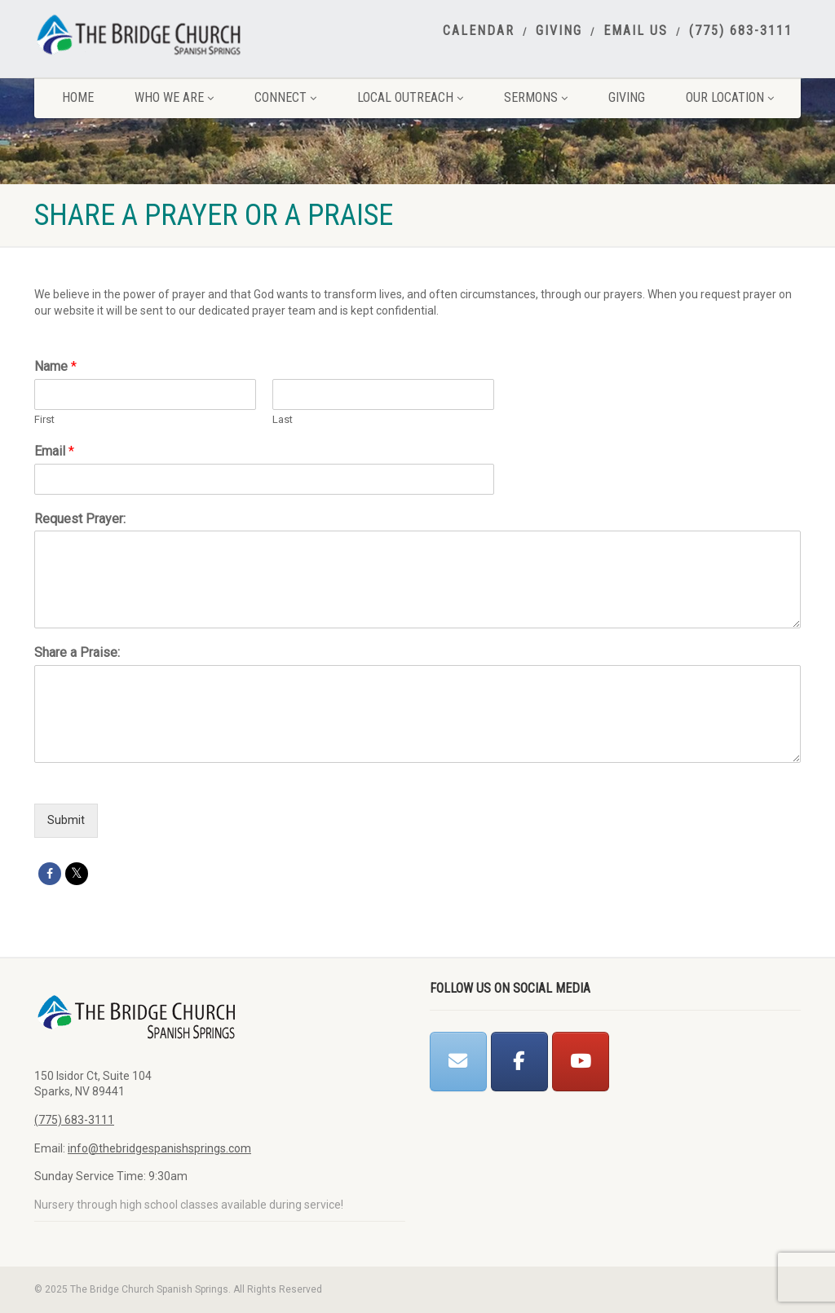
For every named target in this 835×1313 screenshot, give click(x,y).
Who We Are (174, 97)
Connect (285, 97)
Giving (559, 30)
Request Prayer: (80, 519)
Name (55, 366)
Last (282, 419)
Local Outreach (410, 97)
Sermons (536, 97)
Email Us (635, 30)
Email (54, 451)
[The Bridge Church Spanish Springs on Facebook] (519, 1061)
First (44, 419)
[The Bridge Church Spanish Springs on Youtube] (580, 1061)
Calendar (479, 30)
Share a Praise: (77, 652)
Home (78, 97)
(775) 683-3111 (741, 30)
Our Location (730, 97)
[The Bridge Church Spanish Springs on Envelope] (458, 1061)
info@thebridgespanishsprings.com (159, 1148)
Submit (66, 819)
